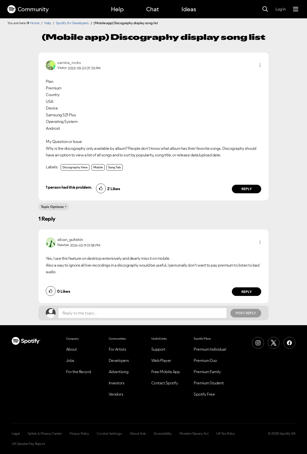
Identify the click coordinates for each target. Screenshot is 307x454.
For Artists (117, 349)
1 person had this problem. (69, 187)
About (71, 349)
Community (27, 9)
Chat (152, 9)
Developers (119, 360)
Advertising (119, 371)
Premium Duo (205, 360)
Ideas (188, 9)
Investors (117, 383)
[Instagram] (258, 343)
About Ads (138, 433)
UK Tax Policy (225, 433)
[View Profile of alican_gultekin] (70, 239)
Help (117, 9)
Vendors (116, 394)
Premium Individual (210, 349)
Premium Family (207, 371)
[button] (260, 65)
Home (34, 23)
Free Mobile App (165, 371)
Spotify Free (204, 394)
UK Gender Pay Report (28, 444)
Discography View (75, 167)
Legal (16, 433)
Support (158, 349)
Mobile (98, 167)
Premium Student (209, 383)
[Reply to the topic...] (142, 313)
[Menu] (296, 9)
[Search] (265, 9)
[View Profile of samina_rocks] (69, 62)
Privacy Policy (79, 433)
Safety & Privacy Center (45, 433)
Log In (280, 9)
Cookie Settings (109, 433)
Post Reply (246, 313)
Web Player (161, 360)
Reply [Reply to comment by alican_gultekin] (246, 291)
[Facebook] (289, 343)
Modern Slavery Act (193, 433)
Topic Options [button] (52, 206)
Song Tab (114, 167)
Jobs (70, 360)
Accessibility (163, 433)
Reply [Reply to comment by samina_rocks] (246, 188)
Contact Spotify (164, 383)
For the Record (78, 371)
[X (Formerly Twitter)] (274, 343)
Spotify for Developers (72, 23)
